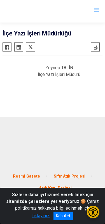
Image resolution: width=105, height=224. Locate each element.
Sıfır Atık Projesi (69, 176)
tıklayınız (41, 215)
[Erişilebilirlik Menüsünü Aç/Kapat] (93, 212)
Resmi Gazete (26, 176)
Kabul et (63, 216)
